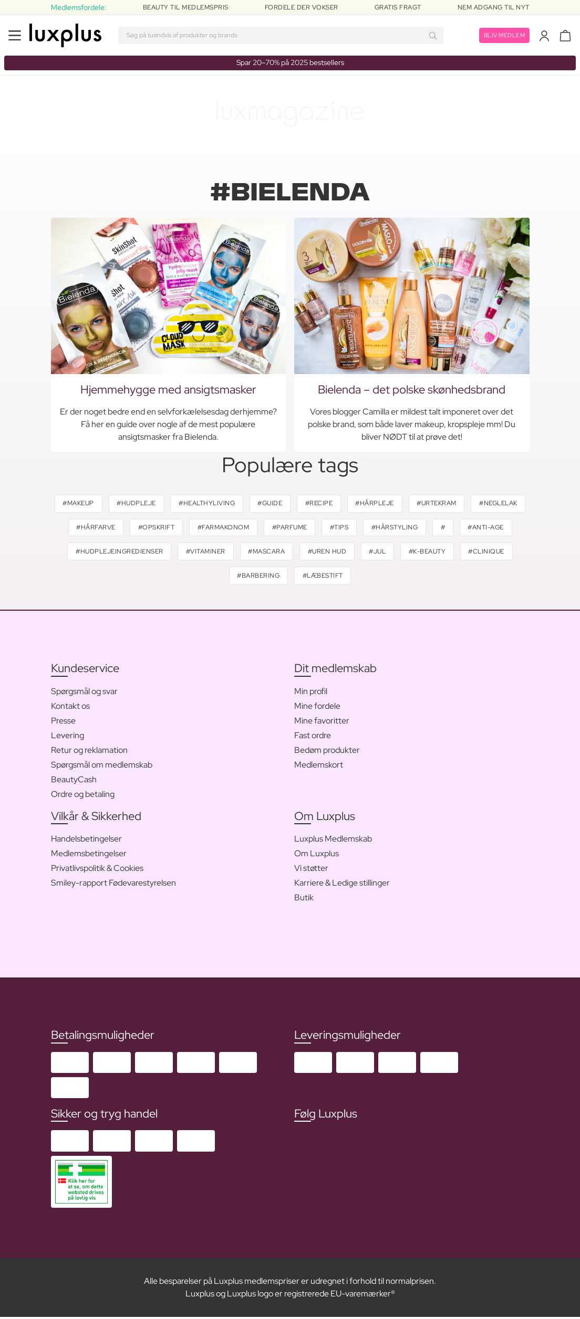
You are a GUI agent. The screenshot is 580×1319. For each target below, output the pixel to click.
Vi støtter (311, 869)
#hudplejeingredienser (176, 552)
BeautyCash (74, 780)
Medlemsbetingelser (89, 854)
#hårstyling (457, 528)
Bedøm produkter (327, 751)
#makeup (104, 503)
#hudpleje (164, 503)
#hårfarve (152, 528)
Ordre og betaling (83, 795)
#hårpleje (408, 503)
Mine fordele (317, 707)
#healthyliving (236, 503)
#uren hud (387, 552)
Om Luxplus (316, 854)
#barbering (287, 577)
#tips (401, 528)
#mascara (325, 552)
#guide (300, 503)
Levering (67, 736)
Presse (63, 722)
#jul (439, 552)
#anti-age (89, 552)
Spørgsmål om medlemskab (101, 766)
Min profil (310, 692)
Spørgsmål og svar (84, 692)
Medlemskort (318, 766)
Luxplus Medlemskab (333, 840)
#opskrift (214, 528)
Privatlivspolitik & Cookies (97, 869)
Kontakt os (70, 707)
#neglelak (89, 528)
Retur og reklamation (89, 751)
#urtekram (471, 503)
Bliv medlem (503, 35)
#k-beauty (490, 552)
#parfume (350, 528)
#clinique (224, 577)
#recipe (351, 503)
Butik (304, 899)
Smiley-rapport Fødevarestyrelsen (113, 884)
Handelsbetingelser (86, 840)
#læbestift (353, 577)
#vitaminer (263, 552)
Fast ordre (312, 736)
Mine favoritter (321, 722)
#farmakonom (282, 528)
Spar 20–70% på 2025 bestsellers (290, 62)
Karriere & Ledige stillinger (342, 884)
